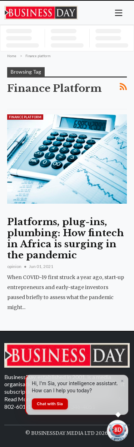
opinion (14, 266)
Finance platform (25, 117)
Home (11, 56)
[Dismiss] (122, 381)
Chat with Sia (50, 403)
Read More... (19, 399)
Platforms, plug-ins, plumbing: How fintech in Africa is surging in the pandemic (65, 238)
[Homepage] (41, 12)
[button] (118, 12)
